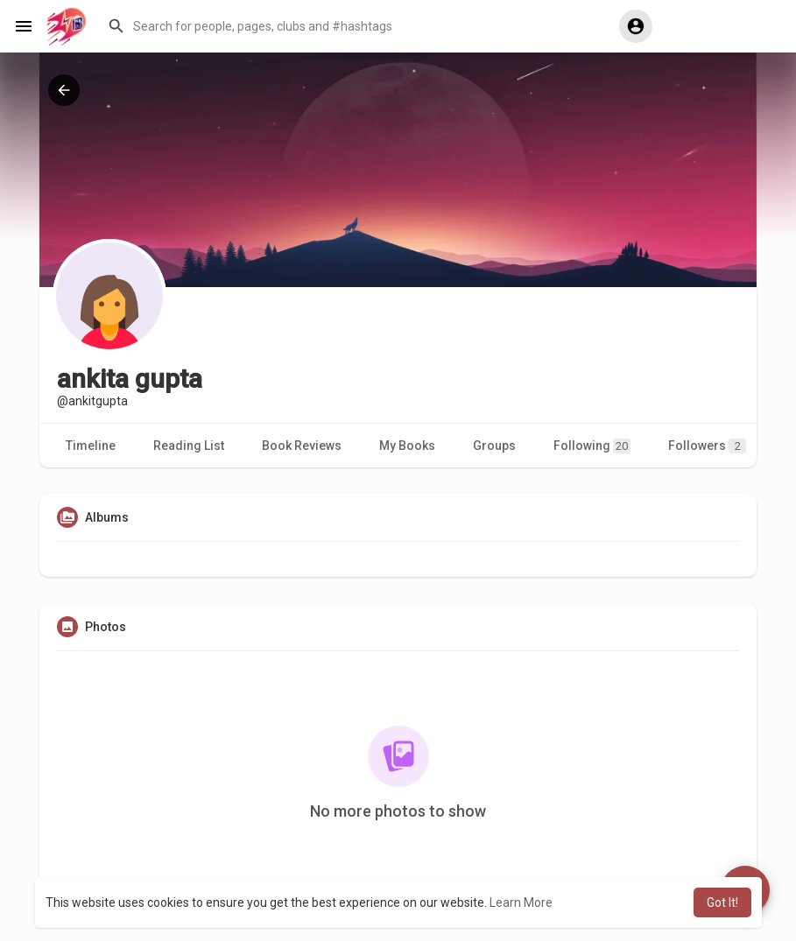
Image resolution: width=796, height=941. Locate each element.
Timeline (91, 446)
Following (591, 446)
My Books (407, 446)
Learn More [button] (521, 902)
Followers (707, 446)
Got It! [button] (722, 902)
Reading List (188, 446)
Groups (494, 446)
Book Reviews (302, 446)
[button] (350, 26)
